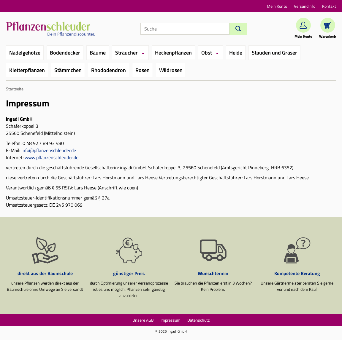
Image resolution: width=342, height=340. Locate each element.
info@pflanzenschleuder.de (48, 150)
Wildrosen (171, 70)
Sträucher (126, 53)
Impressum (170, 320)
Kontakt (329, 6)
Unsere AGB (143, 320)
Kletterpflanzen (27, 70)
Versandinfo (304, 6)
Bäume (98, 53)
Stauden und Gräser (274, 53)
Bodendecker (65, 53)
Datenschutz (198, 320)
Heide (235, 53)
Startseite (14, 89)
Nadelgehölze (24, 53)
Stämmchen (68, 70)
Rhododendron (108, 70)
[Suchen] (238, 29)
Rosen (142, 70)
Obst (206, 53)
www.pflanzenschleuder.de (51, 157)
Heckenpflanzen (173, 53)
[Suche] (184, 29)
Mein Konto (277, 6)
